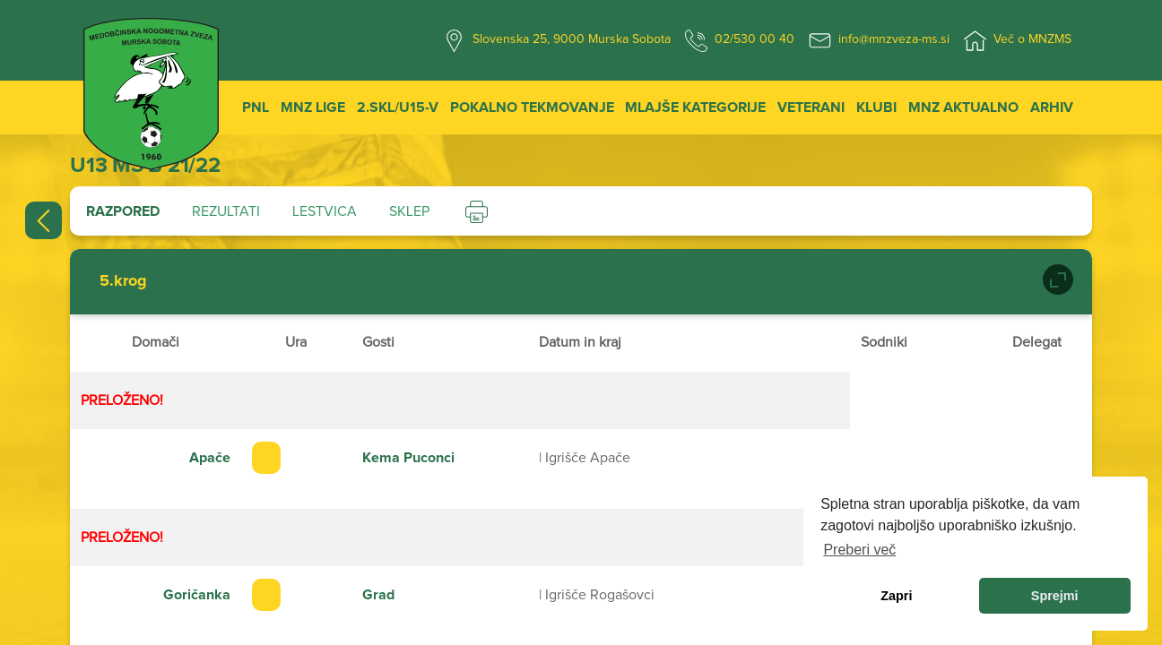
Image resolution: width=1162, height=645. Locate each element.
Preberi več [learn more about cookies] (859, 549)
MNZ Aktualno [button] (963, 107)
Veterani (811, 107)
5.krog (123, 281)
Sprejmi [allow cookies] (1055, 596)
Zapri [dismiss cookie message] (896, 596)
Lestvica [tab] (324, 211)
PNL (255, 107)
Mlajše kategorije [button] (695, 107)
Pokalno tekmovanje (532, 107)
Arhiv (1051, 107)
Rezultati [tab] (226, 211)
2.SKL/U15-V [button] (397, 107)
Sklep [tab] (409, 211)
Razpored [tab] (123, 211)
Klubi (876, 107)
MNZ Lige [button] (313, 107)
